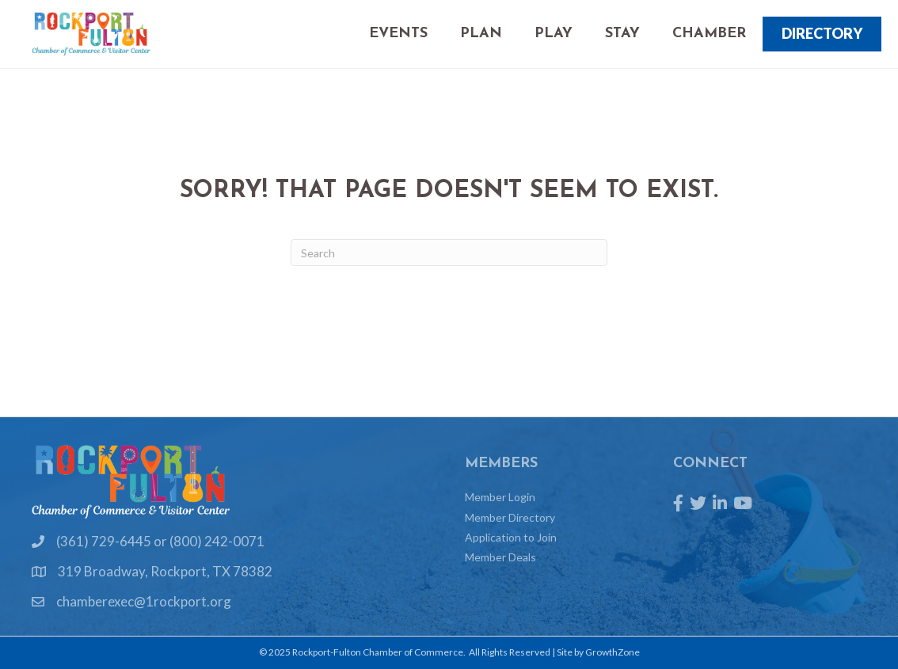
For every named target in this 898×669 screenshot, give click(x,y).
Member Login (500, 497)
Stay (622, 33)
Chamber (709, 33)
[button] (822, 34)
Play (554, 33)
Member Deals (500, 557)
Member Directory (510, 517)
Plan (481, 33)
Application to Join (511, 537)
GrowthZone (612, 652)
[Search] (449, 252)
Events (398, 33)
